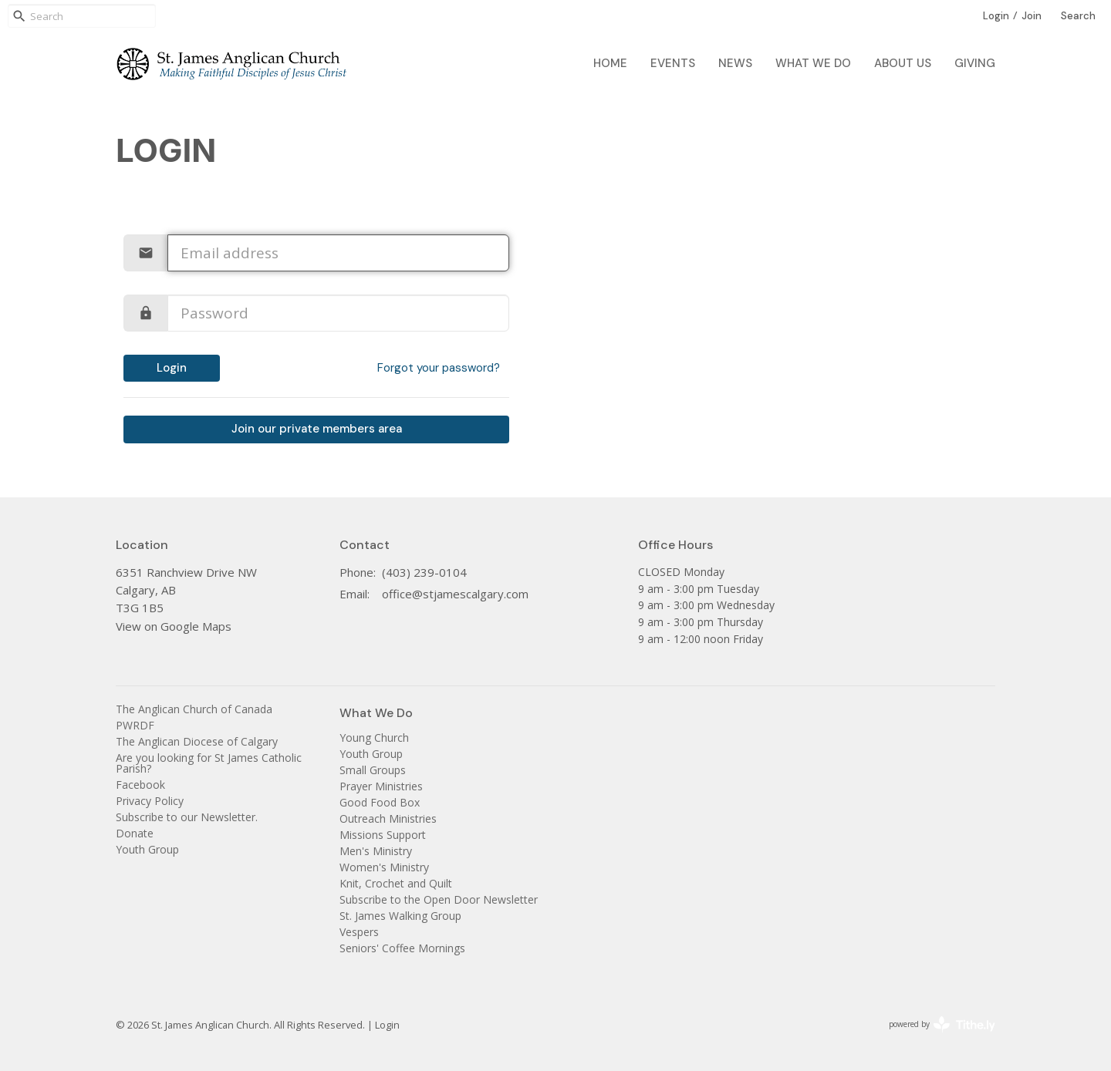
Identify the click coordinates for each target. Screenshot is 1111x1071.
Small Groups (372, 770)
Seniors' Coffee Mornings (402, 948)
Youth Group (147, 849)
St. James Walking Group (400, 915)
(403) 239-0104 (424, 572)
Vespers (359, 931)
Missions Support (382, 834)
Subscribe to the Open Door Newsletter (438, 899)
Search (1078, 15)
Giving (974, 63)
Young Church (374, 737)
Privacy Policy (150, 800)
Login (996, 15)
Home (610, 63)
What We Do (813, 63)
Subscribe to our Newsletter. (187, 817)
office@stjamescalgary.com (455, 593)
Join (1032, 15)
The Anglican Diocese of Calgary (197, 741)
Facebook (140, 784)
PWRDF (135, 725)
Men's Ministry (375, 851)
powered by (942, 1024)
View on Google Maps (173, 626)
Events (672, 63)
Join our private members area (316, 428)
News (735, 63)
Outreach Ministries (388, 818)
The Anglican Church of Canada (194, 709)
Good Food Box (379, 802)
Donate (135, 833)
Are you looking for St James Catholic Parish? (209, 763)
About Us (902, 63)
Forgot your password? (438, 368)
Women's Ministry (384, 867)
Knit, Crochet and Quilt (395, 883)
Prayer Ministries (381, 786)
